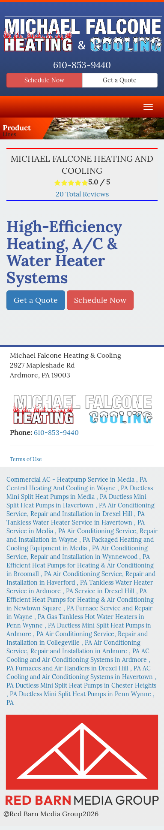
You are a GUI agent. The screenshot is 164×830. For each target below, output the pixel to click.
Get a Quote (120, 80)
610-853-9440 (82, 65)
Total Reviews (82, 194)
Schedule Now (44, 80)
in (76, 479)
